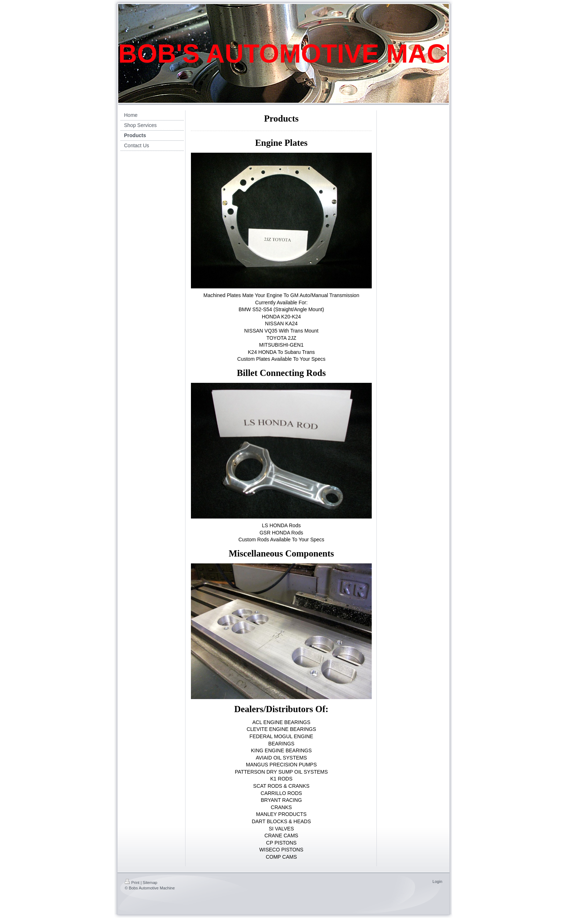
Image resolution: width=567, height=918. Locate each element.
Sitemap (150, 882)
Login (437, 881)
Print (132, 882)
